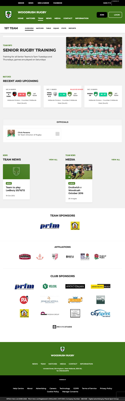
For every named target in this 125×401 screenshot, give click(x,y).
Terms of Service (89, 388)
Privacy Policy (106, 388)
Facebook (57, 3)
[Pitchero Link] (117, 4)
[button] (20, 18)
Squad (56, 28)
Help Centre (18, 388)
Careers (53, 388)
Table (48, 28)
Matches (40, 28)
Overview (29, 28)
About (29, 388)
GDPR (76, 388)
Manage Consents (70, 392)
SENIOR (21, 3)
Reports (72, 28)
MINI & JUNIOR (43, 3)
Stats (63, 28)
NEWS (30, 3)
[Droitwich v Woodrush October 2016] (78, 171)
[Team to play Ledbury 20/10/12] (16, 171)
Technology (65, 388)
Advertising (41, 388)
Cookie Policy (53, 392)
